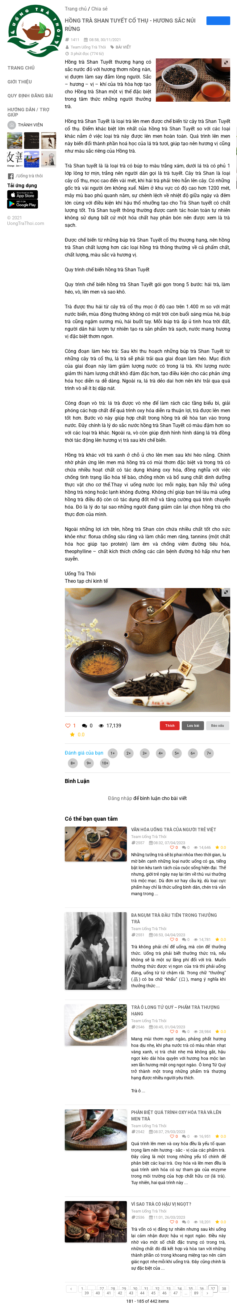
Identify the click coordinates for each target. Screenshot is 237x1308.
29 (124, 1289)
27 (102, 1289)
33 (168, 1289)
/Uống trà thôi (25, 175)
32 (157, 1289)
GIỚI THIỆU (19, 82)
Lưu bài (193, 725)
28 (113, 1289)
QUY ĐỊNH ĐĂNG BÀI (30, 96)
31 (146, 1289)
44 (142, 1293)
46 (164, 1293)
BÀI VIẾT (123, 47)
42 (120, 1293)
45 (153, 1293)
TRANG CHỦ (21, 68)
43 (131, 1293)
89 (196, 1293)
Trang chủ (76, 9)
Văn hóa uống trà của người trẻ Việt (173, 829)
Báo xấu (217, 725)
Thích (170, 725)
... (91, 1289)
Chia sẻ (99, 9)
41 (109, 1293)
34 (179, 1289)
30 (135, 1289)
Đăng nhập (120, 798)
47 (175, 1293)
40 (98, 1293)
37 (213, 1289)
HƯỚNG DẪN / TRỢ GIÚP (28, 112)
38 (224, 1289)
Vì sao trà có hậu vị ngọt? (161, 1204)
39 (87, 1293)
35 (191, 1289)
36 (202, 1289)
